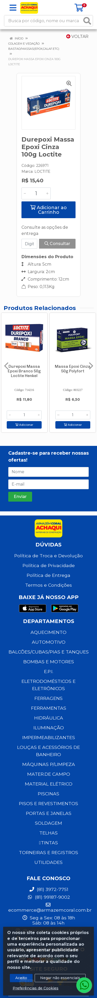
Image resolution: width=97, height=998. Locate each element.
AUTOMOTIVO (48, 642)
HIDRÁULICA (48, 718)
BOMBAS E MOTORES (48, 661)
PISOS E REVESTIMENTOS (48, 803)
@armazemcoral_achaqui (48, 930)
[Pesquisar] (87, 20)
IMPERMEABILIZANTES (48, 737)
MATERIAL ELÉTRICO (48, 784)
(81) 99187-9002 (48, 897)
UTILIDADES (48, 862)
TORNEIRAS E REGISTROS (48, 852)
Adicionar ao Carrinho (48, 210)
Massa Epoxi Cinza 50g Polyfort (73, 368)
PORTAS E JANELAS (48, 813)
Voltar (77, 36)
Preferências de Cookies (35, 992)
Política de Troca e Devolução (48, 555)
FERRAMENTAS (48, 708)
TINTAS (48, 842)
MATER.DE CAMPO (48, 774)
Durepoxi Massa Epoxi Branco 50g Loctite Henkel (24, 371)
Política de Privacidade (49, 565)
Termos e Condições (48, 585)
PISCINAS (48, 793)
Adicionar (24, 425)
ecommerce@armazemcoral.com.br (50, 907)
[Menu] (13, 7)
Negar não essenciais (60, 982)
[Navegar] (6, 366)
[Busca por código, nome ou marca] (43, 20)
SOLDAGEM (48, 823)
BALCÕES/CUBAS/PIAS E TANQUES (49, 652)
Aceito (21, 982)
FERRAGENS (48, 698)
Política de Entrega (48, 575)
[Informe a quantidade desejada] (36, 193)
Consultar (57, 243)
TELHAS (48, 833)
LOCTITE (42, 171)
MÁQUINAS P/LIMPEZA (48, 764)
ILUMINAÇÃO (48, 727)
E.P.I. (48, 671)
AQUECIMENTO (48, 632)
